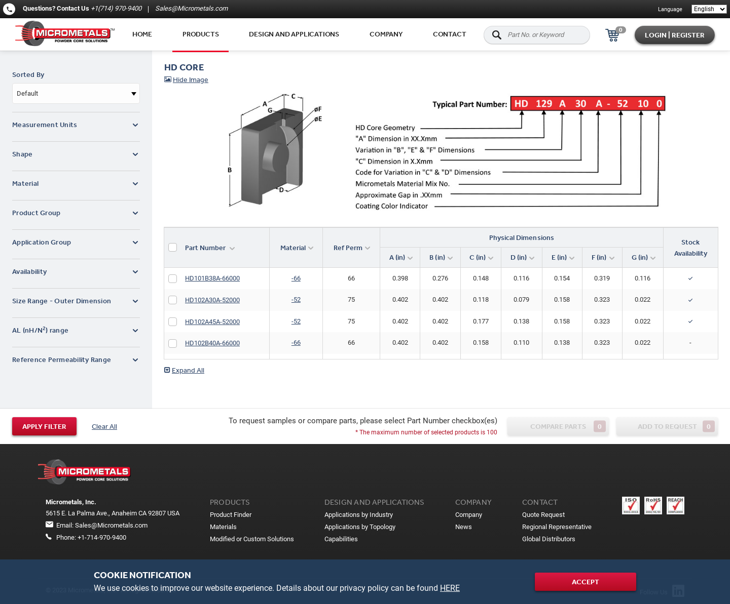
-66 (296, 278)
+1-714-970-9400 (102, 537)
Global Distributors (548, 539)
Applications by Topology (359, 527)
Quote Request (543, 514)
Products (200, 33)
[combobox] (76, 93)
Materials (223, 527)
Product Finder (230, 514)
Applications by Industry (358, 514)
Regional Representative (557, 527)
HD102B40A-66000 (212, 343)
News (463, 527)
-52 (296, 299)
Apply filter (44, 426)
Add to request (676, 426)
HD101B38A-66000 (212, 278)
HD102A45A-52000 (212, 322)
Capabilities (341, 539)
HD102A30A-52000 (212, 300)
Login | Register (675, 34)
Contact (449, 33)
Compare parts (568, 426)
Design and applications (294, 33)
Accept (585, 581)
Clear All (104, 426)
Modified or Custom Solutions (252, 539)
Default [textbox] (27, 93)
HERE (450, 588)
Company (386, 33)
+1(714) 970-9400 (116, 8)
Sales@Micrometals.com (191, 8)
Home (142, 33)
